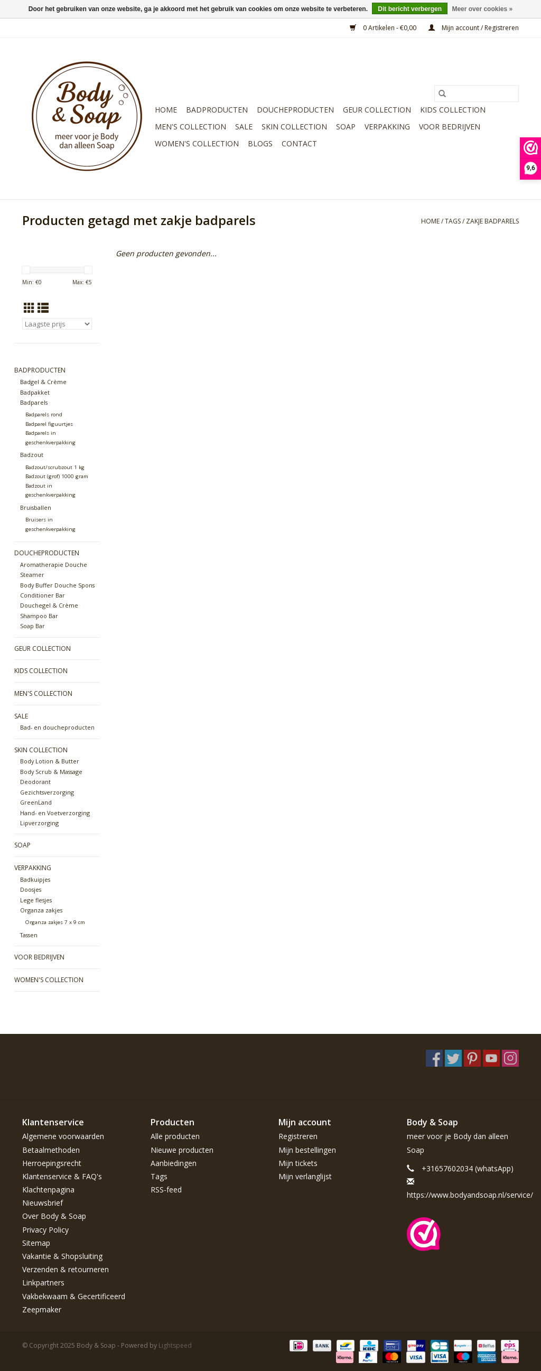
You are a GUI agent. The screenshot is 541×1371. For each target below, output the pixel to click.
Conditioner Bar (42, 595)
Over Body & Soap (54, 1216)
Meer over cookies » (482, 9)
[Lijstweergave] (43, 308)
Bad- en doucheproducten (57, 727)
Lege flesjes (36, 900)
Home (166, 110)
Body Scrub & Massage (51, 772)
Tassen (29, 935)
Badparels (34, 402)
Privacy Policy (45, 1230)
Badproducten (217, 110)
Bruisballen (35, 507)
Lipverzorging (39, 823)
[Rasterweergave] (29, 308)
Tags (453, 221)
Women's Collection (197, 143)
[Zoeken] (476, 93)
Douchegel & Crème (49, 605)
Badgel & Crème (43, 382)
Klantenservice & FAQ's (62, 1176)
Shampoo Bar (39, 616)
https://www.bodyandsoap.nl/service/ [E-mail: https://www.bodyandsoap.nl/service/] (470, 1195)
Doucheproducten (295, 110)
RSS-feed (166, 1190)
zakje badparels (492, 221)
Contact (299, 143)
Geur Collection (377, 110)
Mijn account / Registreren (473, 27)
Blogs (260, 143)
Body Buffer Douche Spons (57, 585)
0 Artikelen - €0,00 (384, 27)
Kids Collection (453, 110)
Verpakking (387, 127)
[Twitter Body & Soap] (453, 1058)
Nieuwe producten (182, 1150)
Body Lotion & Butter (49, 761)
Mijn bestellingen (307, 1150)
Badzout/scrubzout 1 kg (55, 467)
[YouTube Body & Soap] (491, 1058)
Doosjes (30, 889)
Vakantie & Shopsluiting (62, 1256)
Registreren (298, 1136)
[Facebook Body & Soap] (434, 1058)
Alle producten (175, 1136)
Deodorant (35, 782)
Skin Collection (294, 127)
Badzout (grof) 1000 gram (56, 476)
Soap (346, 127)
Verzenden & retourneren (65, 1269)
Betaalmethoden (51, 1150)
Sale (244, 127)
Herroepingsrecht (51, 1163)
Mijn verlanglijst (305, 1176)
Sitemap (36, 1243)
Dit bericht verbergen (410, 9)
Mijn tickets (298, 1163)
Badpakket (35, 392)
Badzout (31, 455)
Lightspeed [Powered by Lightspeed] (175, 1345)
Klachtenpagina (48, 1190)
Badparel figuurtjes (49, 424)
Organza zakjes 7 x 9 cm (55, 922)
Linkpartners (43, 1282)
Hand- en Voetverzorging (55, 813)
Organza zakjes (41, 910)
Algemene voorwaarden (63, 1136)
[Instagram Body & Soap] (510, 1058)
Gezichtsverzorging (47, 792)
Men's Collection (190, 127)
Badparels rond (43, 414)
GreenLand (36, 802)
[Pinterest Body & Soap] (472, 1058)
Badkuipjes (35, 879)
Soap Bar (32, 626)
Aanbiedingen (174, 1163)
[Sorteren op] (57, 324)
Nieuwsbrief (42, 1203)
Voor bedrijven (449, 127)
